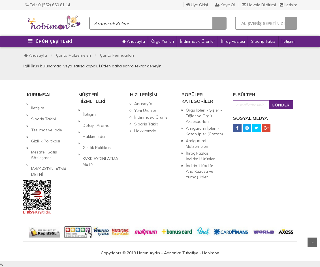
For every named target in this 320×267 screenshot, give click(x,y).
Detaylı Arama (96, 116)
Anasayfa (133, 41)
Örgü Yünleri (162, 41)
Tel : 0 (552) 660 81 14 (47, 4)
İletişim (288, 4)
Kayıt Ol (225, 4)
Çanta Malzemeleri (73, 55)
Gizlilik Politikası (45, 124)
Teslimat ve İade (46, 117)
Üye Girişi (197, 4)
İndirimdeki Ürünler (197, 41)
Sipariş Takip (263, 41)
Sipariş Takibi (43, 110)
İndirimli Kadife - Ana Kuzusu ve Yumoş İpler (201, 171)
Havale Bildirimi (259, 4)
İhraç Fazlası (233, 41)
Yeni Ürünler (145, 110)
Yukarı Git (312, 242)
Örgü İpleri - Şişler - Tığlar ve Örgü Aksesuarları (204, 116)
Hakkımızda (94, 123)
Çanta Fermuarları (117, 55)
